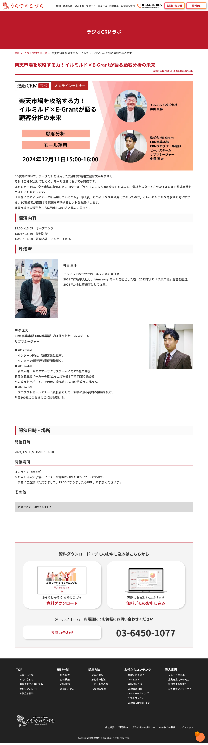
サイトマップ (186, 729)
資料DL (196, 6)
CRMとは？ (132, 680)
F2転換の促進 (98, 690)
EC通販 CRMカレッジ (138, 704)
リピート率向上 (175, 675)
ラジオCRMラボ (135, 699)
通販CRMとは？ (135, 675)
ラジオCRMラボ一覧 (36, 53)
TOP (17, 53)
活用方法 (68, 5)
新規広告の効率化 (177, 685)
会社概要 (106, 729)
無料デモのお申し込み (32, 685)
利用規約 (120, 729)
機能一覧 (63, 670)
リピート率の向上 (100, 685)
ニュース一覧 (27, 675)
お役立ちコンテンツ (137, 670)
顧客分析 (65, 675)
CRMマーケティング (137, 695)
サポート (91, 5)
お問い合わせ (174, 6)
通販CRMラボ (134, 685)
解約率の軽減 (98, 680)
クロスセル (97, 675)
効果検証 (65, 680)
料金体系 (114, 5)
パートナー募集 (166, 729)
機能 (59, 5)
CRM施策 (65, 685)
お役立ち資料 (128, 5)
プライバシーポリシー (141, 729)
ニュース (102, 5)
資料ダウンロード (29, 690)
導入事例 (80, 5)
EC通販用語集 (134, 690)
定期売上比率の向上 (178, 680)
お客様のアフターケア (179, 690)
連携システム (67, 690)
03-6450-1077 (146, 632)
